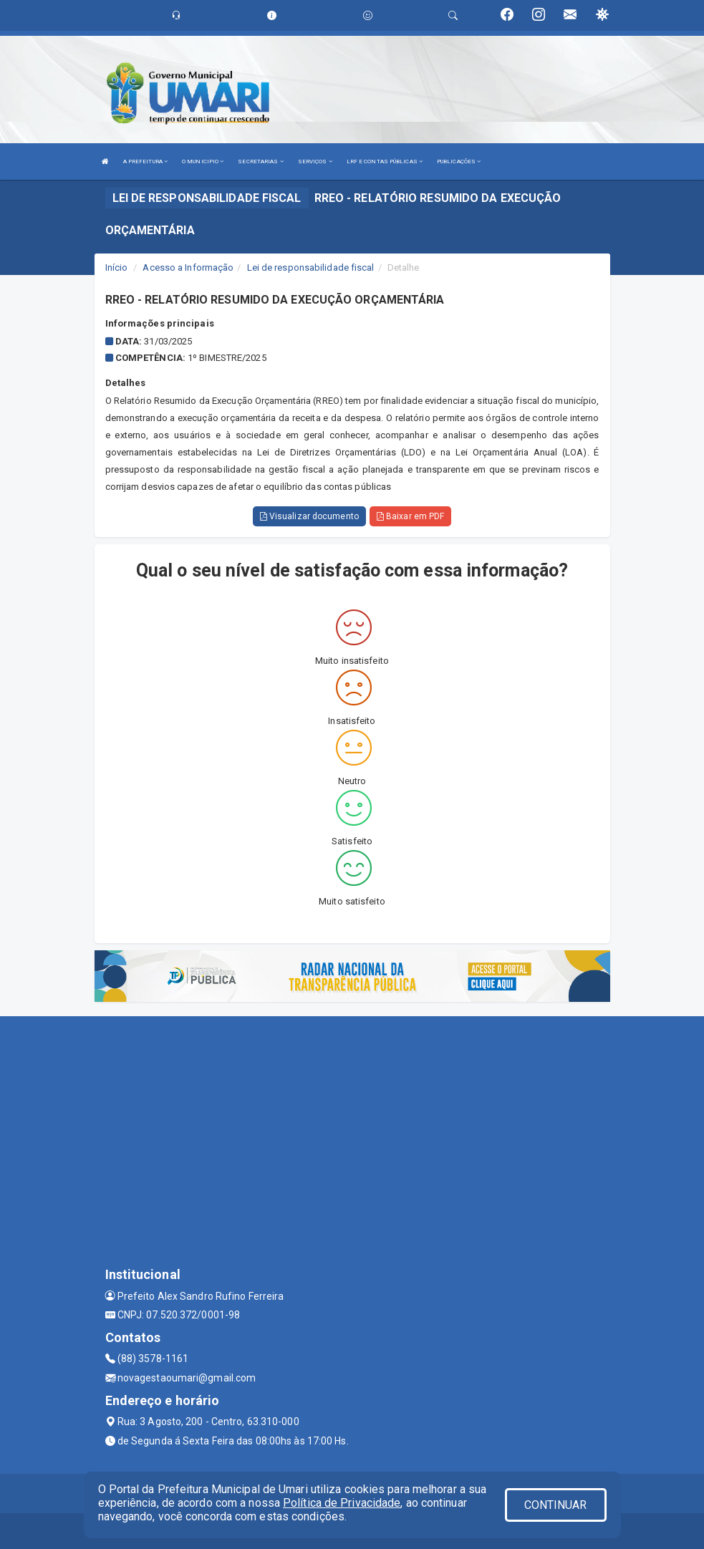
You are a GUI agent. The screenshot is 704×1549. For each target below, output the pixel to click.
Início (116, 267)
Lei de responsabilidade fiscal (311, 267)
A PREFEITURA (145, 161)
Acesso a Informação (188, 267)
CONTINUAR (555, 1505)
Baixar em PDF (411, 516)
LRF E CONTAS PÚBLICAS (385, 161)
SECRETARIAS (260, 161)
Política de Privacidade (341, 1503)
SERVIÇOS (315, 161)
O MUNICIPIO (202, 161)
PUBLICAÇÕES (459, 161)
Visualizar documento (309, 516)
